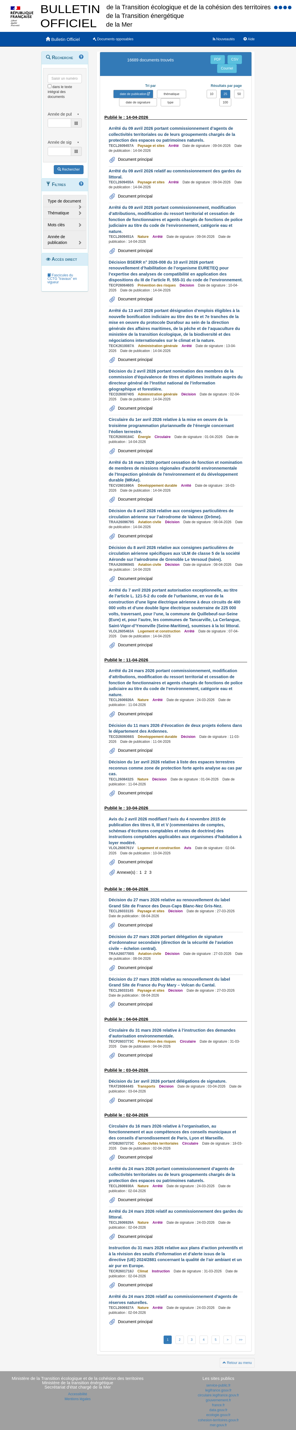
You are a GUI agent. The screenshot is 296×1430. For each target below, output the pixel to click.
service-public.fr (218, 1385)
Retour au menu (237, 1363)
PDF (217, 59)
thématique (171, 94)
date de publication (133, 94)
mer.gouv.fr (218, 1425)
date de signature (138, 102)
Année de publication (57, 239)
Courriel (227, 68)
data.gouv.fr (218, 1410)
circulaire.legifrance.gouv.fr (218, 1395)
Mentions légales (77, 1399)
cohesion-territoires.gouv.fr (218, 1420)
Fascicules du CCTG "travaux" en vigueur (62, 278)
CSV (234, 59)
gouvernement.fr (218, 1400)
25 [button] (225, 94)
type (170, 102)
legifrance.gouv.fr (218, 1390)
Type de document (64, 201)
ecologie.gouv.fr (218, 1415)
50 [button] (239, 94)
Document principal (135, 159)
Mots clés (56, 224)
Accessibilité (77, 1394)
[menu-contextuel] (49, 86)
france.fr (218, 1405)
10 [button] (211, 94)
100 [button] (225, 102)
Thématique (58, 213)
